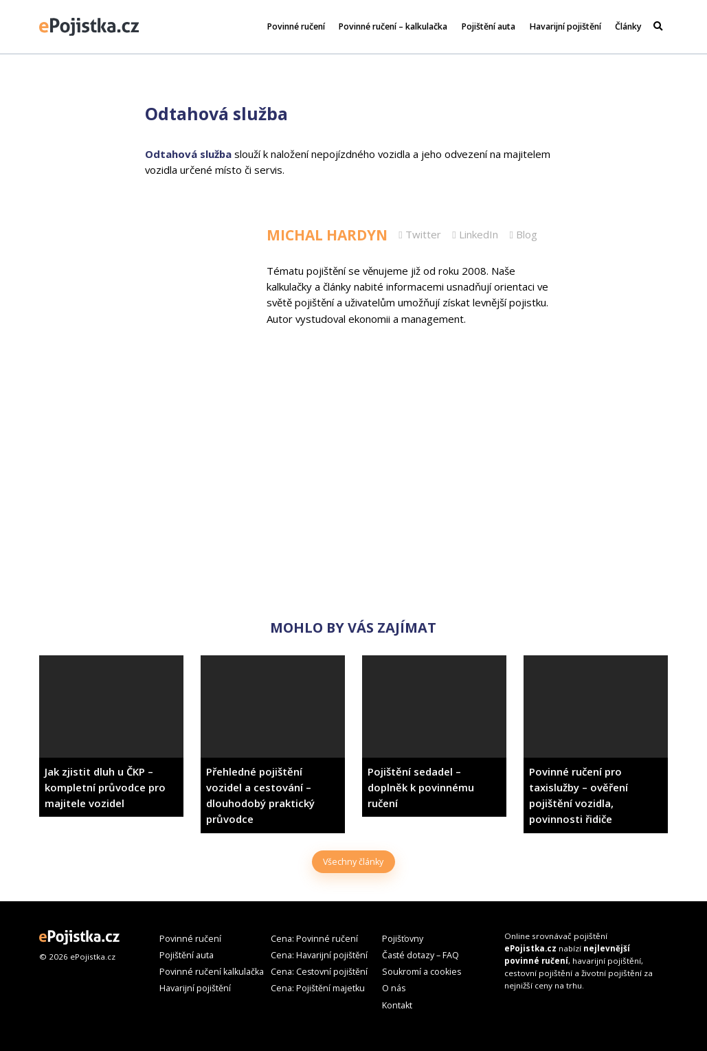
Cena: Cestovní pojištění (319, 971)
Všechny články (353, 862)
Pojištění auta (488, 26)
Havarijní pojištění (565, 26)
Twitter (419, 234)
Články (628, 26)
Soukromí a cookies (421, 971)
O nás (393, 988)
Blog (523, 234)
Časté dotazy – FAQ (420, 955)
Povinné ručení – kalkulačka (393, 26)
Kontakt (397, 1005)
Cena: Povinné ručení (314, 939)
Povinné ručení (296, 26)
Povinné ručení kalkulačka (211, 971)
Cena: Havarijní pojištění (319, 955)
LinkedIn (474, 234)
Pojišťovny (402, 939)
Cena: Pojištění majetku (318, 988)
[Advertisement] (353, 504)
